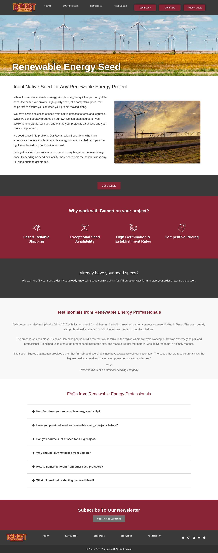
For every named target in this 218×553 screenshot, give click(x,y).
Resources (120, 6)
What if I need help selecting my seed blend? (65, 480)
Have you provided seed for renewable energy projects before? (77, 425)
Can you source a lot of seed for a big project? (66, 439)
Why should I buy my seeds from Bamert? (63, 452)
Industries (96, 6)
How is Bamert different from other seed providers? (69, 466)
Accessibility (155, 536)
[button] (109, 411)
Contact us (126, 536)
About (47, 6)
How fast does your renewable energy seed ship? (68, 411)
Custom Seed (70, 6)
